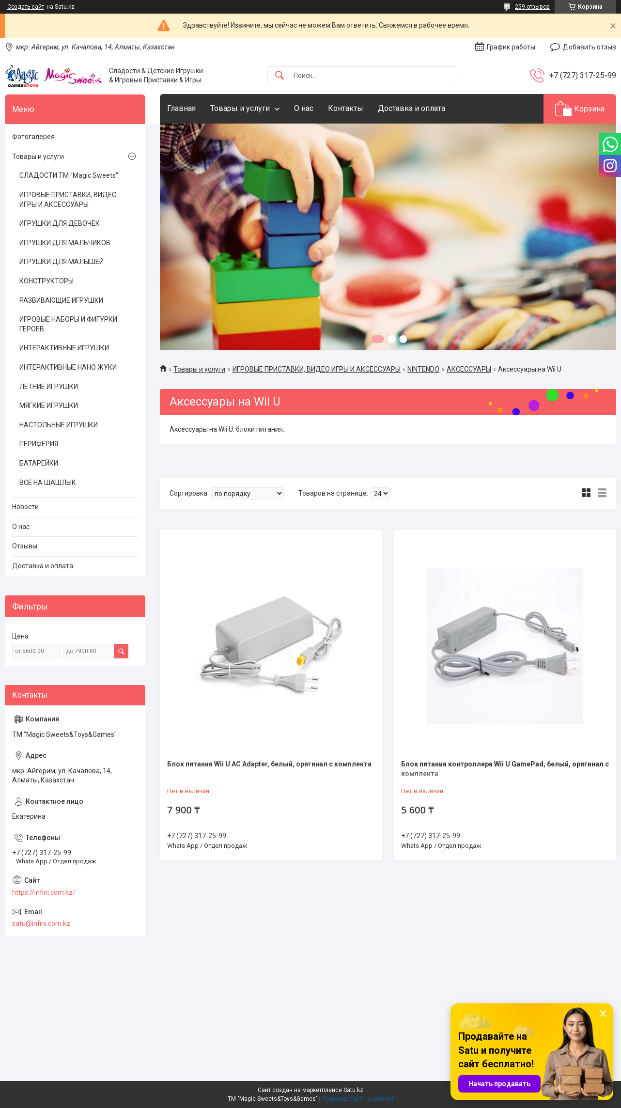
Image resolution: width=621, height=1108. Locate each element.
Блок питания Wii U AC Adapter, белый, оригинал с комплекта (269, 764)
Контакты (345, 108)
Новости (25, 507)
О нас (303, 108)
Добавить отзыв (589, 47)
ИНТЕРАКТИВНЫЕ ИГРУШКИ (64, 348)
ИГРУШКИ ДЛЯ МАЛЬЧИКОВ (64, 243)
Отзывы (24, 546)
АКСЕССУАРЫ (469, 369)
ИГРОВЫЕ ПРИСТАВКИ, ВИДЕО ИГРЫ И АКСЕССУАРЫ (317, 369)
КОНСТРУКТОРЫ (46, 281)
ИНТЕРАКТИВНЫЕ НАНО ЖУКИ (68, 367)
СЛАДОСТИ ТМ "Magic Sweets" (68, 175)
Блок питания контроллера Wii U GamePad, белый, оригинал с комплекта (505, 769)
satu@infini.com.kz (41, 923)
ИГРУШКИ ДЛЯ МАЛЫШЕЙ (61, 261)
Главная (181, 108)
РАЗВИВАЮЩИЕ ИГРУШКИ (61, 300)
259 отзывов (532, 6)
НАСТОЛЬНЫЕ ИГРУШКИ (58, 425)
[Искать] (279, 75)
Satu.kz (353, 1090)
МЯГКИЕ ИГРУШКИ (48, 405)
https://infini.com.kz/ (44, 892)
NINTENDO (423, 369)
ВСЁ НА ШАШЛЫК (47, 482)
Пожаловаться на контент (358, 1098)
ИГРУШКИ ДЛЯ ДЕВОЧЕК (59, 223)
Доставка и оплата (411, 108)
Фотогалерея (33, 136)
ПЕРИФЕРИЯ (38, 444)
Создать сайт (25, 6)
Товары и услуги (240, 108)
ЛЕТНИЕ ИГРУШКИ (48, 386)
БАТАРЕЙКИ (38, 463)
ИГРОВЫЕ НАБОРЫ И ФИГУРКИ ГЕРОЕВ (68, 324)
